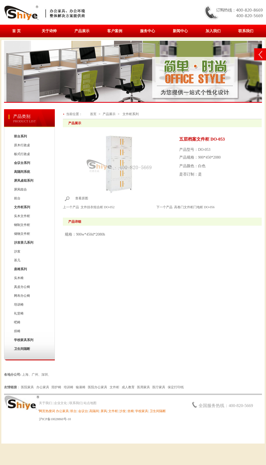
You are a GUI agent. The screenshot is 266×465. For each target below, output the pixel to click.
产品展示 (81, 31)
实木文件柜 (22, 216)
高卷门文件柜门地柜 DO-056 (194, 207)
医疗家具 (158, 387)
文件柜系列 (131, 114)
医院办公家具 (97, 387)
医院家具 (27, 387)
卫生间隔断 (158, 411)
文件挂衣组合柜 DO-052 (97, 207)
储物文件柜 (22, 234)
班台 (73, 411)
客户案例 (114, 31)
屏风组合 (20, 189)
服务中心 (147, 31)
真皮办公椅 (22, 287)
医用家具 (143, 387)
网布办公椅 (22, 296)
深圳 (44, 374)
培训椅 (19, 304)
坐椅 (130, 411)
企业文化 (60, 403)
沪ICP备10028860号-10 (55, 419)
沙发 (17, 251)
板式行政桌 (22, 154)
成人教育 (128, 387)
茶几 (17, 260)
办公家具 (42, 387)
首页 (93, 114)
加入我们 (213, 31)
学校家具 (141, 411)
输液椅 (80, 387)
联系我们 (245, 31)
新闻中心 (180, 31)
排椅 (17, 331)
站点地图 (90, 403)
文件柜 (114, 387)
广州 (35, 374)
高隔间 (94, 411)
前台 (17, 198)
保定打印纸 (176, 387)
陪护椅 (56, 387)
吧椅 (17, 322)
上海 (25, 374)
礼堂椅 (19, 313)
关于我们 (45, 403)
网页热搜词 (47, 411)
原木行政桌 (22, 145)
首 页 (16, 31)
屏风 (103, 411)
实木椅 (19, 278)
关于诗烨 (49, 31)
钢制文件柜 (22, 225)
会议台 (83, 411)
